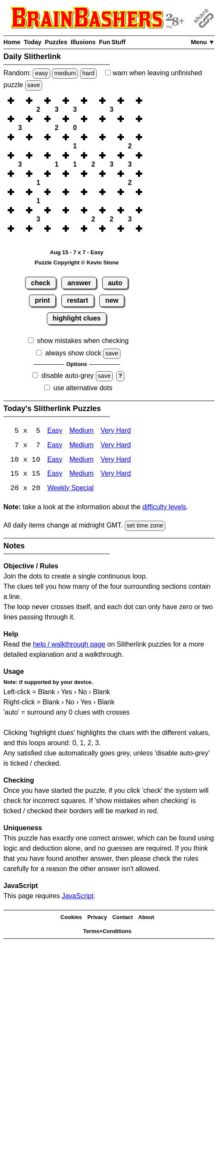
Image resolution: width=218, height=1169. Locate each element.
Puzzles (56, 42)
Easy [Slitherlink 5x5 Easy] (55, 431)
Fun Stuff (112, 42)
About (146, 918)
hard (88, 73)
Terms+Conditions (107, 932)
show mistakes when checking (83, 340)
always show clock (73, 353)
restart (77, 300)
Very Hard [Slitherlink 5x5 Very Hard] (115, 431)
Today (32, 42)
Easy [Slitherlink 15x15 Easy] (55, 474)
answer (79, 283)
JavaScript (78, 896)
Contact (122, 918)
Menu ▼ (203, 42)
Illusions (83, 42)
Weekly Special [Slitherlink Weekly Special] (70, 489)
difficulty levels (164, 507)
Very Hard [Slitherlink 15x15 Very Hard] (115, 474)
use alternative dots (82, 388)
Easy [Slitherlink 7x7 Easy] (55, 445)
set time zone (145, 526)
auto (115, 283)
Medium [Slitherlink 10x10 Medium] (81, 460)
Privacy (97, 918)
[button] (20, 100)
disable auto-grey (67, 375)
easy (41, 73)
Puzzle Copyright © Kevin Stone (76, 262)
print (42, 300)
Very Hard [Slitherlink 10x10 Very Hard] (115, 460)
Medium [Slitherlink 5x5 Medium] (81, 431)
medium (65, 73)
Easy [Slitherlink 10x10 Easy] (55, 460)
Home (11, 42)
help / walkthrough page (69, 645)
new (111, 300)
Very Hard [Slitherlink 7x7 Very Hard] (115, 445)
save (33, 85)
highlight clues (77, 318)
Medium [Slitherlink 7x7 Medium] (81, 445)
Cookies (71, 918)
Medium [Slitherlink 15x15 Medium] (81, 474)
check (40, 283)
